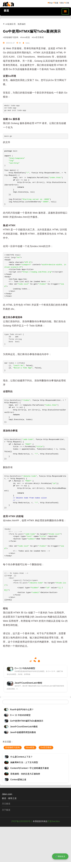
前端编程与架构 (12, 747)
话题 (55, 2)
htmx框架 (30, 747)
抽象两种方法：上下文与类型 (24, 762)
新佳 (61, 2)
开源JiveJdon (53, 821)
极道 (6, 10)
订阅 (66, 2)
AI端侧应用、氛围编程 (14, 24)
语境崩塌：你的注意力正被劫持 (25, 774)
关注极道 (6, 804)
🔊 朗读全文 (60, 856)
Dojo (50, 2)
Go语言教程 (45, 747)
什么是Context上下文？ (21, 757)
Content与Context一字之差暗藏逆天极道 (29, 768)
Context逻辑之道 (18, 779)
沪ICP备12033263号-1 (21, 821)
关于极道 (6, 810)
